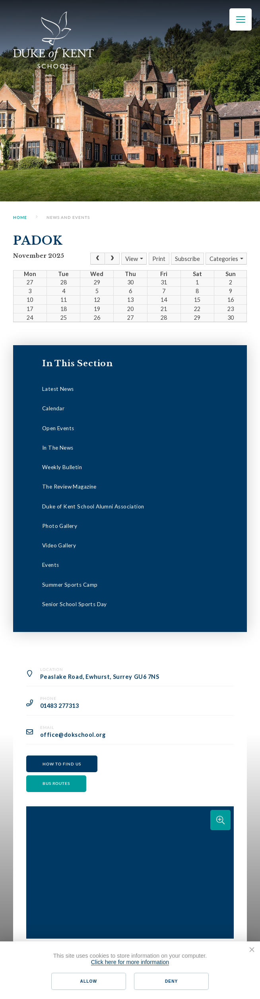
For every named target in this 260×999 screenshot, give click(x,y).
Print (158, 258)
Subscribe (187, 258)
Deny (171, 981)
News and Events (68, 217)
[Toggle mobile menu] (240, 19)
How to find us (62, 763)
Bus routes (56, 783)
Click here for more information (130, 962)
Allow (88, 981)
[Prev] (97, 259)
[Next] (112, 259)
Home (20, 217)
